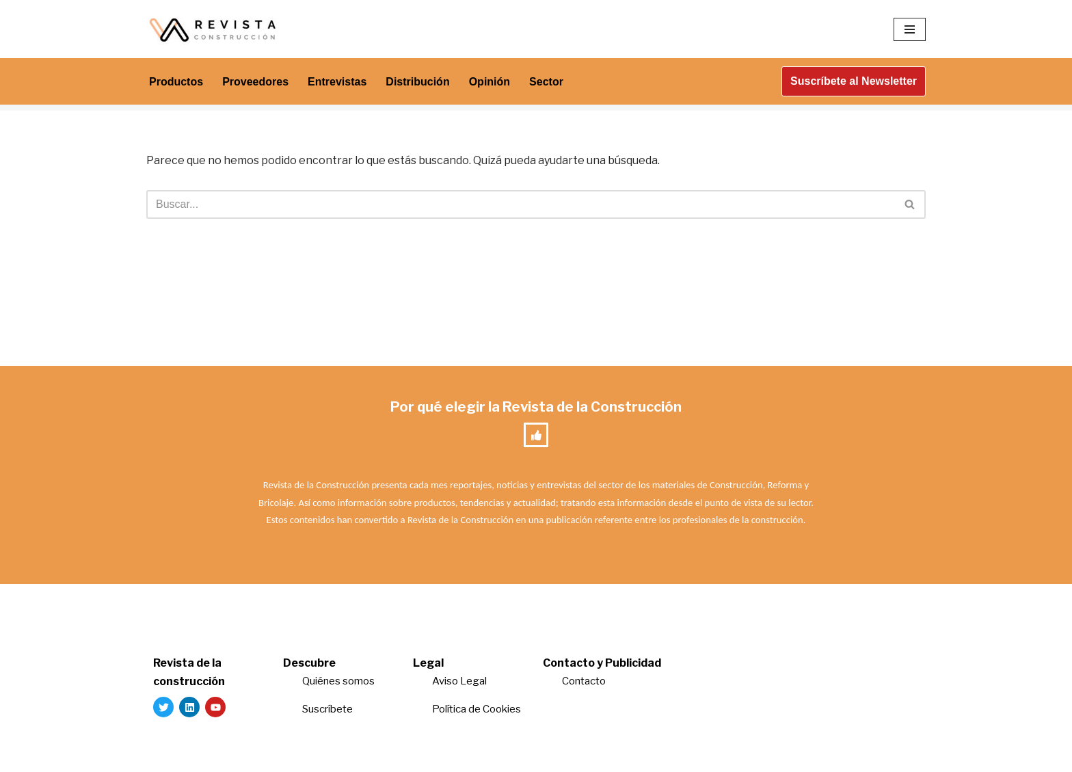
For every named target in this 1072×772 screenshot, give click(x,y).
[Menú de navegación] (910, 29)
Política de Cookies (476, 709)
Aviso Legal (459, 681)
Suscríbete (328, 709)
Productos (176, 82)
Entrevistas (337, 82)
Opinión (489, 82)
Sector (546, 82)
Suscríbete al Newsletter (853, 81)
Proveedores (255, 82)
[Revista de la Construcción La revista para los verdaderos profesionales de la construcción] (214, 29)
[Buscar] (520, 204)
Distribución (417, 82)
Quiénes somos (338, 681)
